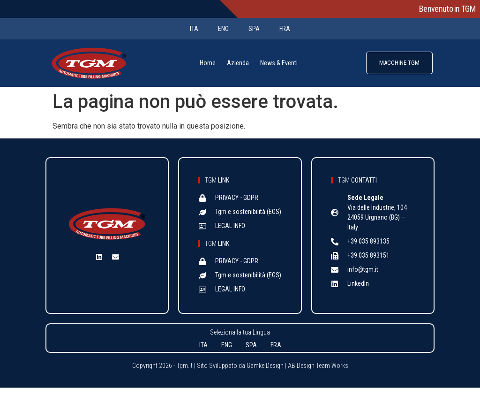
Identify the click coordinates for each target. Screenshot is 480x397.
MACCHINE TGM (399, 62)
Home (208, 63)
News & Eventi (279, 63)
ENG (223, 28)
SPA (254, 28)
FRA (284, 28)
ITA (194, 28)
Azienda (238, 63)
